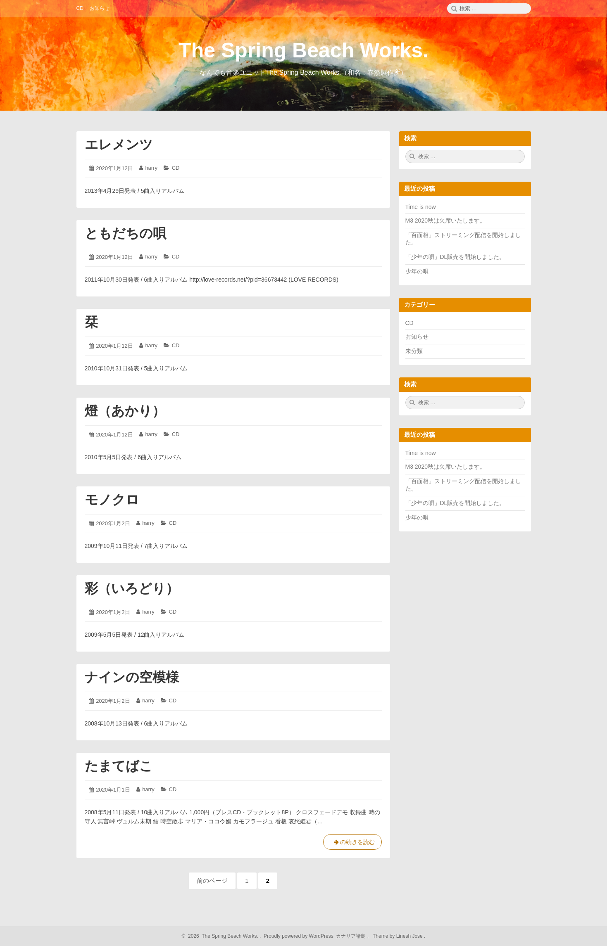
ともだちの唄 (125, 233)
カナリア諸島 (351, 936)
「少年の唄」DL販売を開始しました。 (455, 257)
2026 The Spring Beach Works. (222, 936)
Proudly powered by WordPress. (299, 936)
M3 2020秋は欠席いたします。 (445, 220)
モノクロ (112, 499)
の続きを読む (352, 843)
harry (151, 168)
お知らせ (416, 336)
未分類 (414, 351)
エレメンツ (119, 144)
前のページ (212, 880)
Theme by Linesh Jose (398, 936)
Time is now (420, 207)
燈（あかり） (125, 410)
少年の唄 (416, 271)
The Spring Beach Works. (303, 50)
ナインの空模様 (132, 677)
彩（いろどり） (132, 588)
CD (176, 168)
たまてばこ (119, 766)
